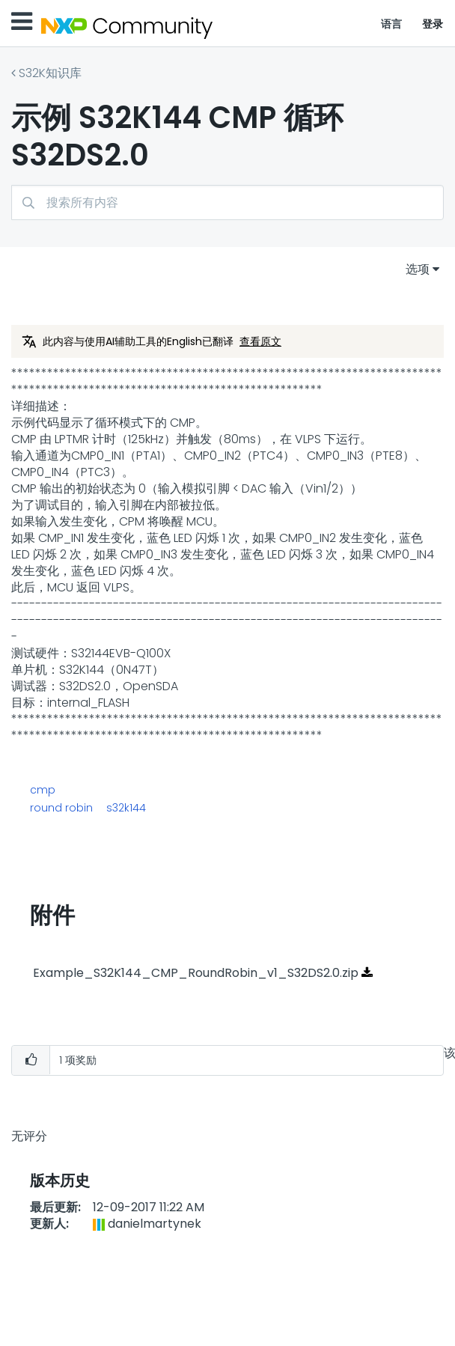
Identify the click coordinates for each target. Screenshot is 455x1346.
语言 (392, 23)
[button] (30, 1060)
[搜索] (227, 202)
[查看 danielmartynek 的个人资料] (154, 1223)
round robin (61, 807)
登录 (433, 23)
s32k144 (126, 807)
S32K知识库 (50, 73)
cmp (42, 789)
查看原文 (260, 341)
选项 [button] (418, 269)
